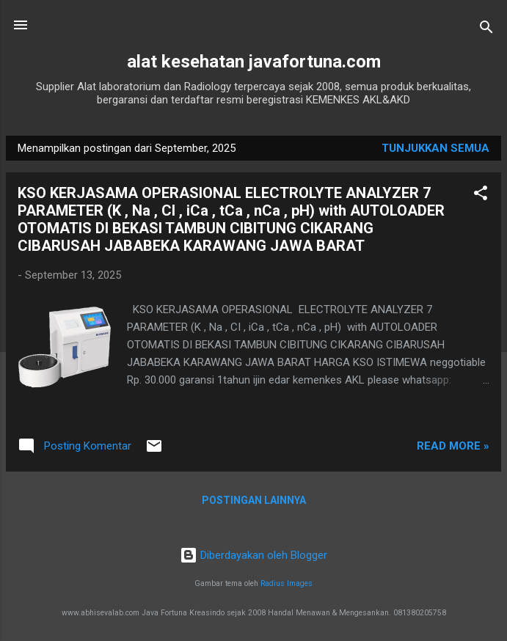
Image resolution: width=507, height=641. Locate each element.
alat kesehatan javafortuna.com (254, 61)
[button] (480, 195)
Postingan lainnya (254, 500)
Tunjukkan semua (435, 148)
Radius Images (286, 583)
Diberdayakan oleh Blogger (253, 555)
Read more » (453, 446)
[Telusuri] (486, 29)
